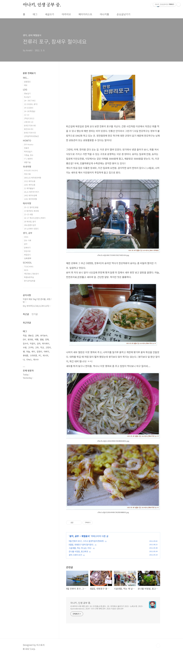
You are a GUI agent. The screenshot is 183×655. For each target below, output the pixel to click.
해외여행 (27, 203)
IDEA (26, 236)
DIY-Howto (28, 144)
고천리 (48, 347)
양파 (47, 339)
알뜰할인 (27, 81)
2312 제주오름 (29, 181)
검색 (152, 5)
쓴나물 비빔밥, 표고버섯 (78, 551)
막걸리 (32, 343)
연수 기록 (27, 240)
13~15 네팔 (28, 214)
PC (40, 355)
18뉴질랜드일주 (30, 225)
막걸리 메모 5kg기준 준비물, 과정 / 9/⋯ (37, 300)
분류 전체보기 (29, 73)
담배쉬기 (27, 247)
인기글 (35, 314)
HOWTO (27, 140)
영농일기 (27, 93)
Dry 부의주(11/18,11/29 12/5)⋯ (37, 305)
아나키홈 (104, 14)
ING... (26, 77)
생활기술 (27, 162)
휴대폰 (25, 355)
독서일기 (27, 97)
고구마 (30, 347)
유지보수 (43, 335)
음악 (25, 244)
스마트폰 (33, 355)
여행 (36, 339)
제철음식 (85, 536)
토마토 (30, 339)
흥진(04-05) (28, 129)
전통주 (26, 148)
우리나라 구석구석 (31, 170)
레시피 (45, 355)
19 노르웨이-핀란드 (31, 228)
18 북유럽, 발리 (30, 221)
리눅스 (29, 359)
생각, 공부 (74, 536)
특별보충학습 (29, 277)
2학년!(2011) (29, 118)
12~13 (26, 114)
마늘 (28, 351)
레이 (33, 351)
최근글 (26, 314)
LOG (25, 89)
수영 (24, 347)
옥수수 (36, 359)
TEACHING (28, 266)
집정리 (39, 351)
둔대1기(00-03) (30, 132)
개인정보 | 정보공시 (31, 273)
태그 (35, 14)
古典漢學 (27, 258)
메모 (25, 85)
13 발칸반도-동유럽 (31, 210)
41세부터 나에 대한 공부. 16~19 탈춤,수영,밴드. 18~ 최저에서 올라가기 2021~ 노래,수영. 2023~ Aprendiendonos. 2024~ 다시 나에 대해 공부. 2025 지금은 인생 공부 (106, 607)
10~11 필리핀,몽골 (31, 207)
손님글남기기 (123, 14)
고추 (37, 347)
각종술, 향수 (28, 155)
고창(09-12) (28, 122)
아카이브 (66, 14)
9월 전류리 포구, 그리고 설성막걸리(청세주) (86, 541)
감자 (38, 343)
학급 (24, 335)
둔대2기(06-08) (30, 125)
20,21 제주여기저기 (31, 191)
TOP (158, 646)
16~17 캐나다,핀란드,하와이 (34, 218)
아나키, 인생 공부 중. (42, 5)
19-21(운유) (28, 107)
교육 (37, 335)
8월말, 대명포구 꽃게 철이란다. (81, 544)
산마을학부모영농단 (31, 136)
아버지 (46, 351)
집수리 (25, 343)
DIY (24, 339)
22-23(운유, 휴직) (31, 104)
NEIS (26, 270)
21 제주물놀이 (29, 188)
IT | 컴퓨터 (28, 158)
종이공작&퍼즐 (29, 280)
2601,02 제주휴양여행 (32, 177)
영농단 (30, 335)
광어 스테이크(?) (75, 554)
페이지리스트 (85, 14)
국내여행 (27, 166)
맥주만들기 (28, 151)
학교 (42, 347)
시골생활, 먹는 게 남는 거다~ (80, 548)
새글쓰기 (49, 14)
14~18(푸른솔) (29, 111)
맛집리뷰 (27, 251)
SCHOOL (27, 262)
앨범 (41, 339)
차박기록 (27, 174)
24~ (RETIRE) (30, 100)
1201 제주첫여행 (30, 199)
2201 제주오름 (29, 184)
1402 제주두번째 (30, 195)
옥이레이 (45, 343)
